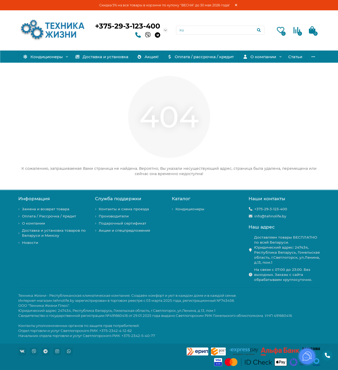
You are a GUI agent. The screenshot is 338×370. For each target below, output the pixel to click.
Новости (30, 242)
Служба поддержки (118, 198)
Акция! (148, 56)
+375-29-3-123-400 (127, 26)
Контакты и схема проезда (124, 209)
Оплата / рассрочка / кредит (200, 56)
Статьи (295, 56)
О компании (259, 56)
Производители (114, 216)
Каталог (181, 198)
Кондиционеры (43, 56)
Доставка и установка (101, 56)
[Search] (220, 30)
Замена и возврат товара (45, 209)
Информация (34, 198)
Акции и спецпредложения (124, 230)
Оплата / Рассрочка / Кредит (49, 216)
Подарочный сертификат (122, 223)
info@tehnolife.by (270, 216)
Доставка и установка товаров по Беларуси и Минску (54, 232)
